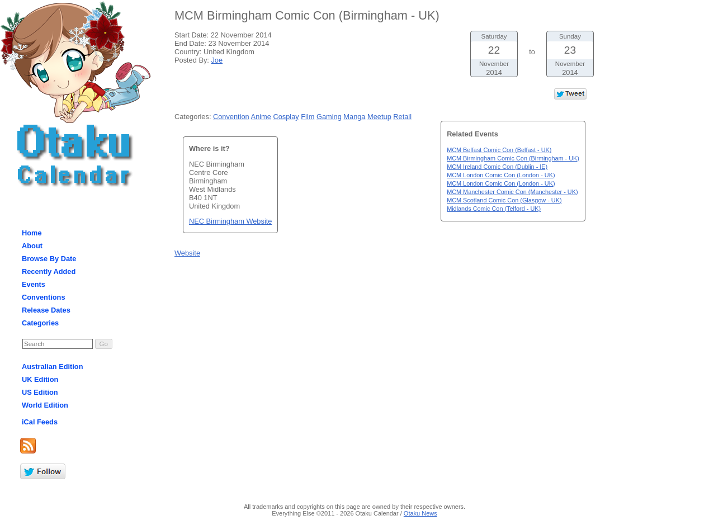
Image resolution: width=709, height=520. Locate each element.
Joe (217, 60)
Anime (261, 116)
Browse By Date (49, 258)
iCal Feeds (40, 422)
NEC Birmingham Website (230, 221)
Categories (40, 323)
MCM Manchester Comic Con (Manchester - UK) (512, 191)
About (32, 246)
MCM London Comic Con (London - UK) (501, 175)
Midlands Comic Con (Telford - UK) (494, 208)
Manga (354, 116)
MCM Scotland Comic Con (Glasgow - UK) (504, 200)
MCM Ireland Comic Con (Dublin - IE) (497, 166)
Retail (402, 116)
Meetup (379, 116)
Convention (231, 116)
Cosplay (286, 116)
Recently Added (48, 271)
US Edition (40, 392)
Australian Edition (52, 366)
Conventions (43, 297)
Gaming (329, 116)
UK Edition (40, 379)
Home (32, 233)
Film (307, 116)
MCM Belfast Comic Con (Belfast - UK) (499, 149)
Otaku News (420, 513)
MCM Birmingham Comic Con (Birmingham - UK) (513, 158)
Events (33, 284)
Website (187, 253)
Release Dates (46, 310)
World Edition (45, 405)
